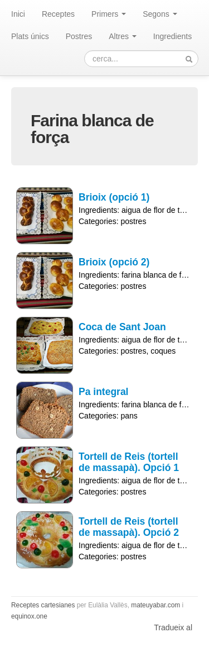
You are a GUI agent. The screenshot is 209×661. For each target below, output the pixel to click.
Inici (18, 13)
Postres (79, 36)
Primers (108, 13)
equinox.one (29, 616)
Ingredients (172, 36)
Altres (123, 36)
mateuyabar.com (155, 605)
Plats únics (30, 36)
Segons (160, 13)
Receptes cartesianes (43, 605)
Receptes (58, 13)
